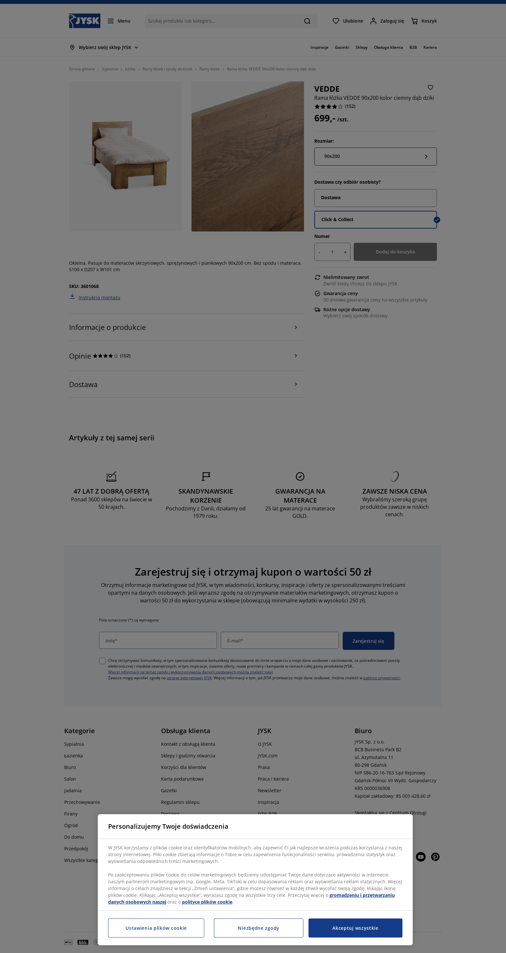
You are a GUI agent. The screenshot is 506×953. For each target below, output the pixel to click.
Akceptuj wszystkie (355, 928)
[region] (255, 879)
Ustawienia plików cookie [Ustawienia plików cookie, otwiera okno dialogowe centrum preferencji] (156, 928)
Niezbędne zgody (258, 928)
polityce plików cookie (207, 902)
